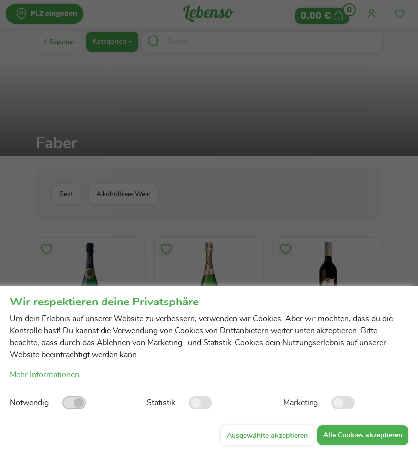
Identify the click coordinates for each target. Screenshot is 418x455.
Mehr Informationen (44, 375)
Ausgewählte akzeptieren (267, 435)
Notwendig (29, 403)
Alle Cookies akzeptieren (362, 435)
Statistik (161, 403)
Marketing (300, 403)
